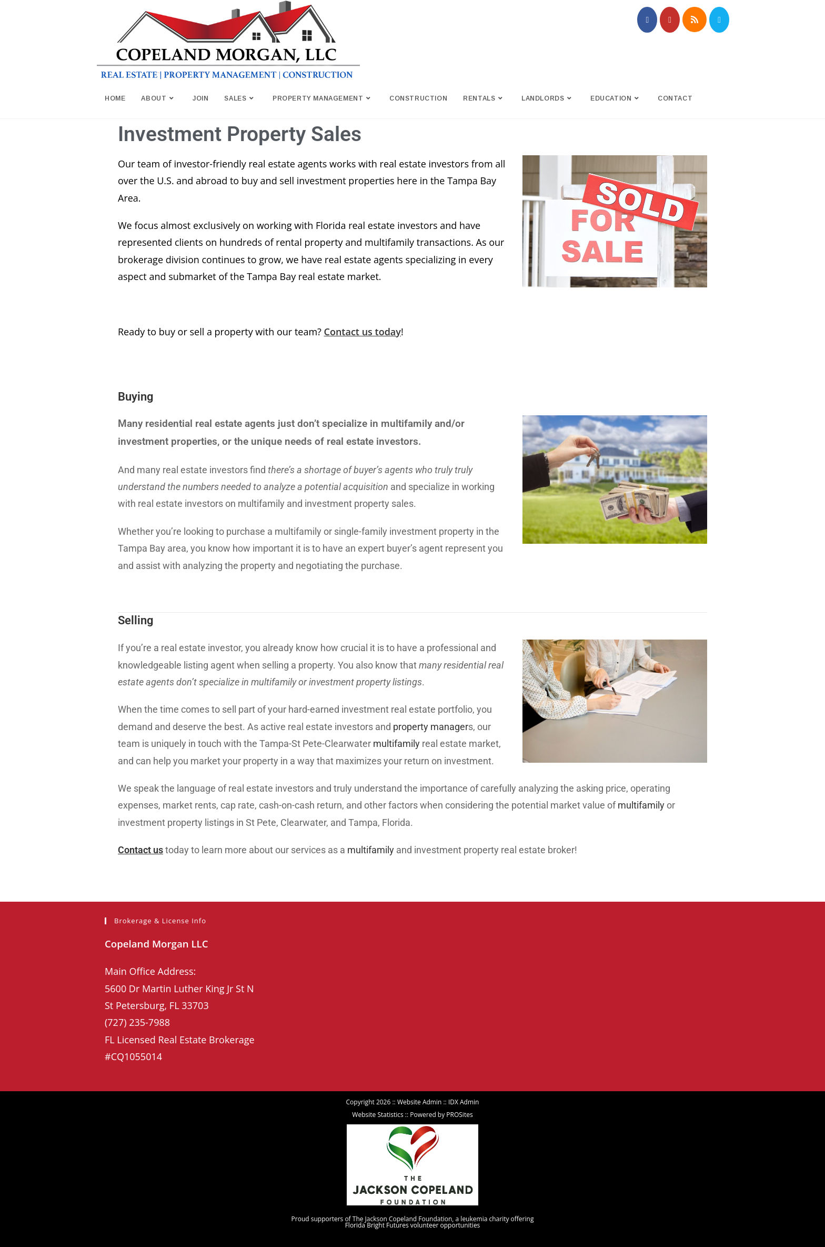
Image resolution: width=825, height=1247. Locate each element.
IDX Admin (463, 1102)
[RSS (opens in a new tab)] (694, 19)
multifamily (396, 743)
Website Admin (419, 1102)
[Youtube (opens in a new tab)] (670, 20)
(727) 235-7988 (137, 1022)
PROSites (459, 1114)
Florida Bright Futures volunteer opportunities (412, 1225)
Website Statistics (377, 1114)
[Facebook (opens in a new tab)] (647, 20)
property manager (430, 726)
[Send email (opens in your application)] (719, 20)
